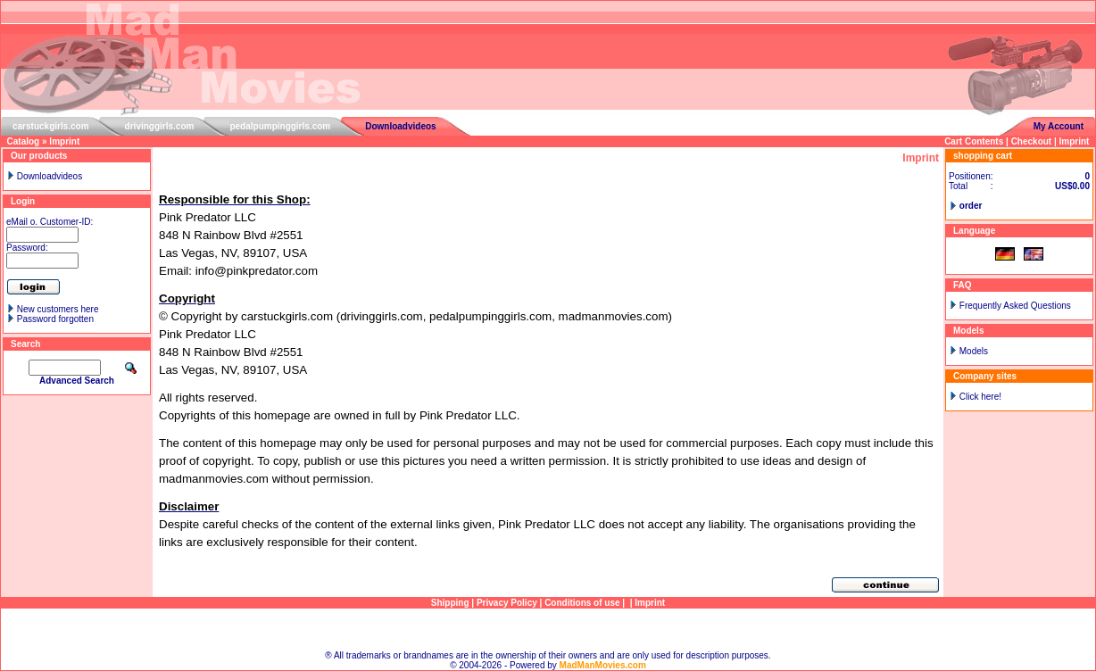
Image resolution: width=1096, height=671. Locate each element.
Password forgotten (55, 319)
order (971, 206)
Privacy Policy (507, 603)
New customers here (58, 309)
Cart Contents (973, 141)
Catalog (23, 141)
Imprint (64, 141)
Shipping (450, 603)
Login (23, 201)
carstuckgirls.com (50, 126)
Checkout (1031, 141)
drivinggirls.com (160, 126)
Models (973, 351)
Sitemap (548, 629)
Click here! (980, 397)
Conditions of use (581, 603)
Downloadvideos (400, 126)
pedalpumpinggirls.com (279, 126)
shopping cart (982, 156)
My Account (1059, 126)
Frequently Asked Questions (1015, 306)
